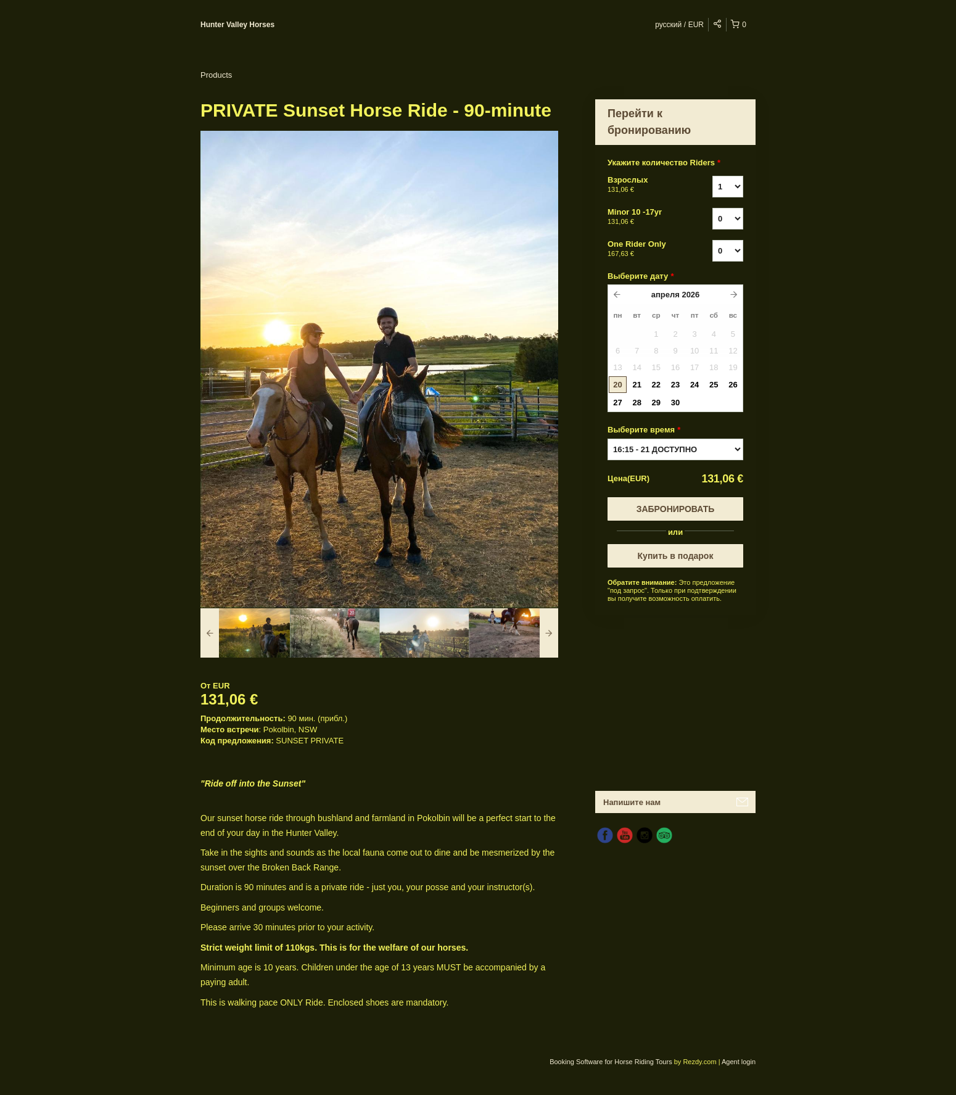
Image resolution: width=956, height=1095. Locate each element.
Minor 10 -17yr (645, 217)
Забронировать (676, 509)
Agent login (739, 1061)
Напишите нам (632, 802)
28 (636, 402)
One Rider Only (645, 249)
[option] (245, 633)
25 (713, 384)
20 (617, 384)
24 (694, 384)
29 (656, 402)
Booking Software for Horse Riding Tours (612, 1061)
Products (216, 75)
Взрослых (645, 185)
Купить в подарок (676, 556)
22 (656, 384)
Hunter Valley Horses (237, 24)
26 (732, 384)
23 (675, 384)
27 (617, 402)
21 (636, 384)
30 (675, 402)
